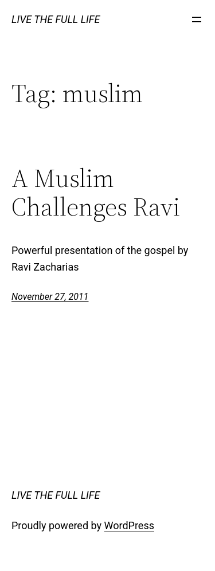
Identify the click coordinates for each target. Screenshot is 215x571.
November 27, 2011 (49, 296)
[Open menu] (197, 19)
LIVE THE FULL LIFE (55, 19)
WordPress (129, 525)
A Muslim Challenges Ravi (95, 193)
